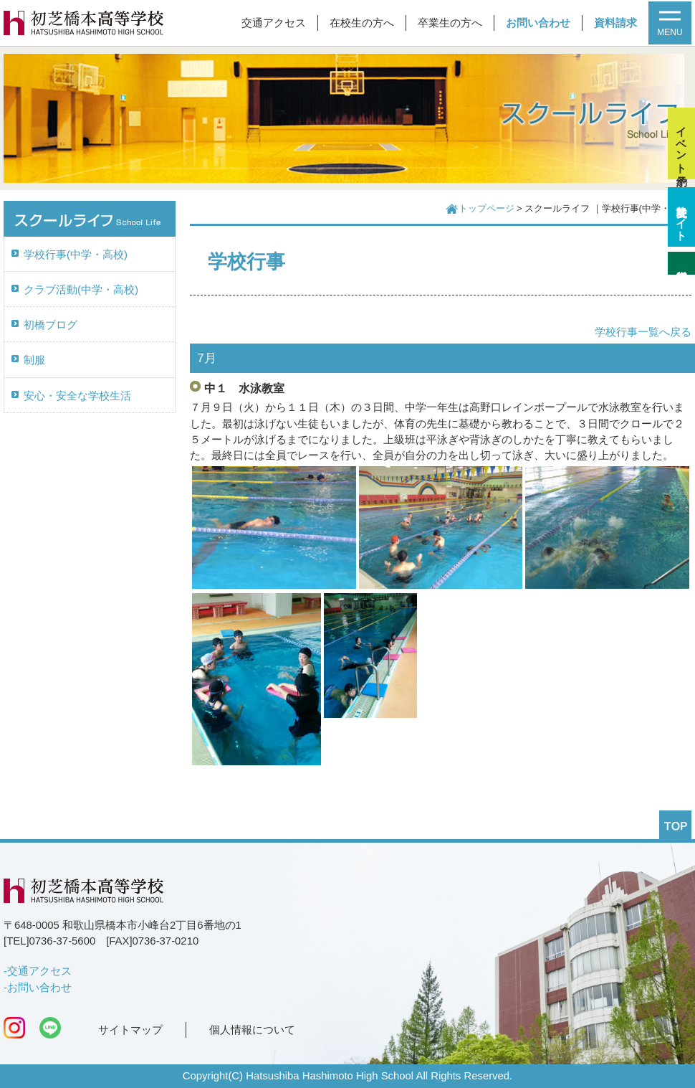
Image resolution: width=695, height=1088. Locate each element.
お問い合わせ (538, 23)
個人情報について (252, 1030)
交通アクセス (273, 23)
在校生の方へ (362, 23)
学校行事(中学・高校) (76, 254)
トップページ (486, 209)
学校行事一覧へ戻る (643, 332)
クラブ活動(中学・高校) (81, 289)
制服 (34, 360)
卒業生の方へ (450, 23)
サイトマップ (130, 1030)
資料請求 (615, 23)
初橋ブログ (50, 325)
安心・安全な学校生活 (77, 396)
